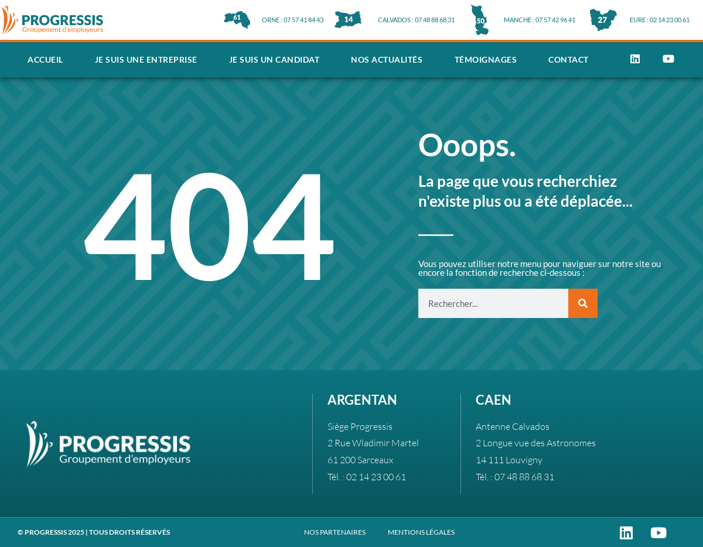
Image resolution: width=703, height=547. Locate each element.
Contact (568, 59)
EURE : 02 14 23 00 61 (660, 19)
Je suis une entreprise (146, 59)
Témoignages (486, 59)
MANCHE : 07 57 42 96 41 (539, 19)
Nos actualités (386, 59)
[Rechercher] (583, 303)
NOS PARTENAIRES (335, 532)
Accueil (45, 59)
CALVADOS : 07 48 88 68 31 (416, 19)
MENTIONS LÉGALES (421, 532)
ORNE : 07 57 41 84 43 (292, 19)
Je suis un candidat (274, 59)
